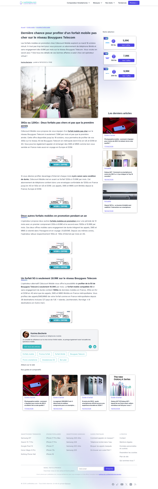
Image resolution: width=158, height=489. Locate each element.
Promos (134, 3)
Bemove (67, 483)
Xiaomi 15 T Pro (27, 442)
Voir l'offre (126, 45)
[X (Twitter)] (90, 346)
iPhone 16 (50, 454)
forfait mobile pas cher (78, 131)
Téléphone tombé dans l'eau (101, 442)
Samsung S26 (71, 442)
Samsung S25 (71, 450)
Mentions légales (126, 442)
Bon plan (63, 360)
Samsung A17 (26, 438)
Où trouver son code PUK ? (100, 450)
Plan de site (124, 457)
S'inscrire (109, 469)
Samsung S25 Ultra (73, 446)
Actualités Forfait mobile (43, 27)
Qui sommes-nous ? (127, 461)
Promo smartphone (30, 360)
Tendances (122, 3)
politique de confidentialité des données (110, 474)
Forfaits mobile (28, 354)
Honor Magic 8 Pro (28, 450)
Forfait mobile (31, 27)
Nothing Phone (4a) (28, 454)
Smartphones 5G (48, 360)
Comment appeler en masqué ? (102, 438)
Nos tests (110, 3)
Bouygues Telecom (77, 354)
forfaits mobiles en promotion (63, 221)
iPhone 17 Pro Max (53, 438)
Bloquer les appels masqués (101, 446)
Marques (97, 3)
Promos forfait (44, 354)
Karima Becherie (26, 62)
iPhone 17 (50, 446)
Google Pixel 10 (27, 446)
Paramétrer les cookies (128, 453)
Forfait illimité (60, 354)
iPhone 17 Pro (51, 442)
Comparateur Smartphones (78, 3)
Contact (123, 438)
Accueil (23, 27)
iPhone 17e (50, 450)
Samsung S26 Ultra (73, 438)
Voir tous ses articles (32, 347)
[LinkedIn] (94, 346)
